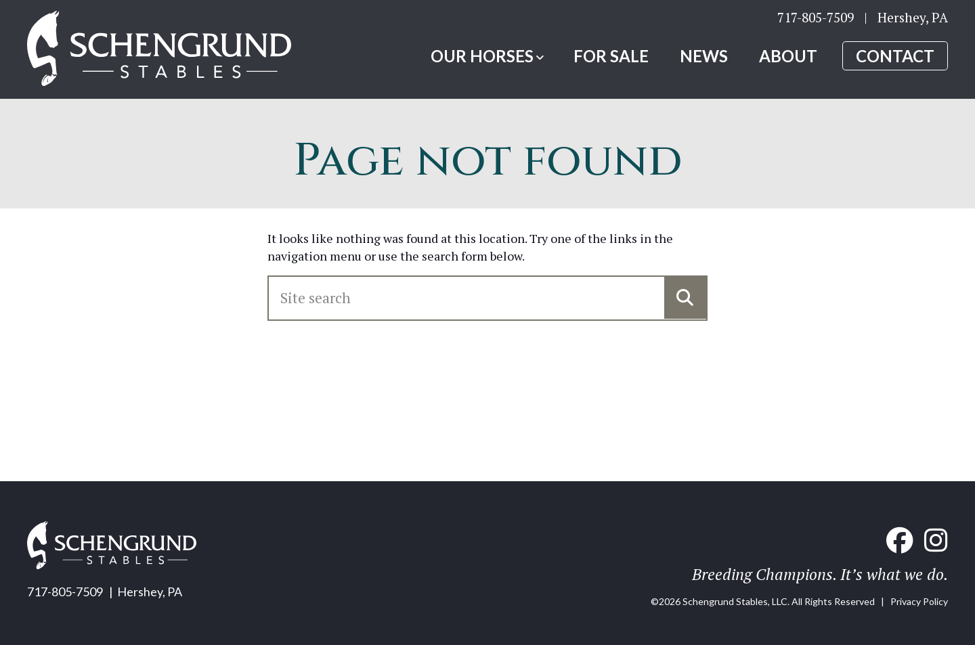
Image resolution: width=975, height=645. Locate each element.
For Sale (611, 56)
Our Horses (482, 56)
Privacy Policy (919, 601)
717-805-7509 (815, 17)
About (788, 56)
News (704, 56)
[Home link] (159, 49)
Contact (895, 56)
